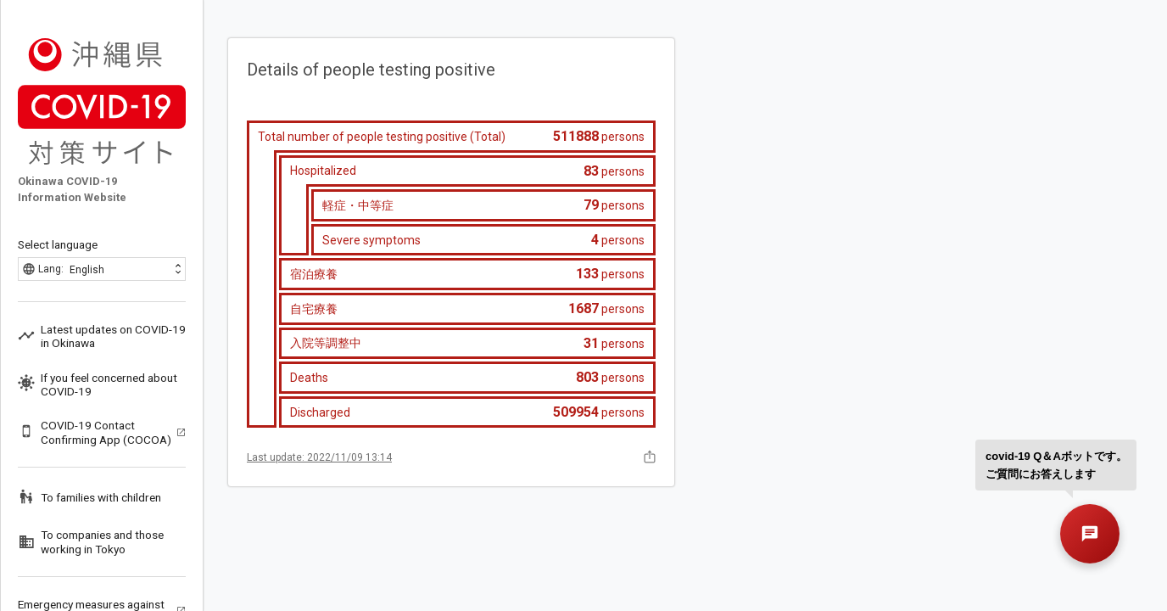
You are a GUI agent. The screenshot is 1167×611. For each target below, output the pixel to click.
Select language (58, 244)
